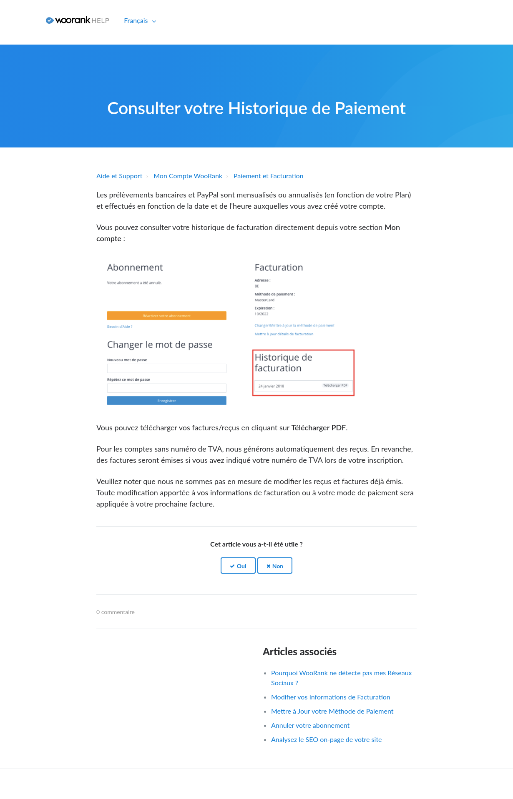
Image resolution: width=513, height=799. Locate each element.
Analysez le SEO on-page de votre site (326, 739)
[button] (238, 565)
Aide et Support (119, 176)
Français (136, 20)
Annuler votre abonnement (310, 725)
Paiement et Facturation (269, 176)
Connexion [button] (20, 20)
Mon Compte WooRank (187, 176)
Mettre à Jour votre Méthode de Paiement (332, 711)
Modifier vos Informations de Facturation (330, 697)
